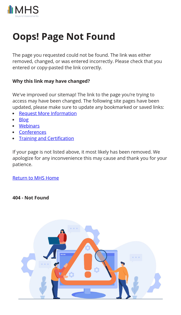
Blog (24, 119)
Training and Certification (46, 138)
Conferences (32, 132)
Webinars (29, 126)
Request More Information (48, 113)
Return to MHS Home (35, 178)
